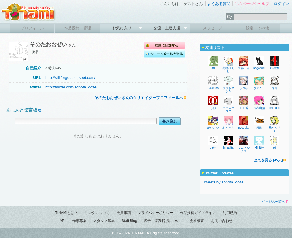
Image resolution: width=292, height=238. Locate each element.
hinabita (228, 147)
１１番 (243, 108)
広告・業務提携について (163, 221)
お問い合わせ (221, 221)
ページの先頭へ (275, 201)
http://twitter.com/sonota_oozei (71, 87)
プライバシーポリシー (155, 213)
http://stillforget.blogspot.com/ (70, 77)
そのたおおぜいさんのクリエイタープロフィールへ (138, 98)
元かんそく (274, 129)
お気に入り (122, 28)
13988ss (213, 88)
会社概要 (197, 221)
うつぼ (243, 88)
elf (274, 147)
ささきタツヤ (228, 89)
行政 (259, 127)
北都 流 (244, 68)
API (62, 221)
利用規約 (230, 213)
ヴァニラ (259, 88)
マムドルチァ (244, 149)
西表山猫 (259, 108)
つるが (212, 147)
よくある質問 (218, 3)
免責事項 (124, 213)
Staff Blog (129, 221)
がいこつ (213, 127)
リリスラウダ (228, 109)
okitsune (274, 108)
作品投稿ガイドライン (198, 213)
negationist (260, 68)
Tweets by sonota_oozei (223, 182)
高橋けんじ (228, 69)
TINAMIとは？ (66, 213)
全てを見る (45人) (268, 160)
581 (213, 68)
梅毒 (274, 88)
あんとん (228, 127)
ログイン (281, 3)
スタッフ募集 (104, 221)
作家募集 (79, 221)
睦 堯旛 (275, 68)
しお (213, 108)
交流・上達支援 (167, 28)
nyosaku (243, 127)
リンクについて (97, 213)
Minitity (259, 147)
